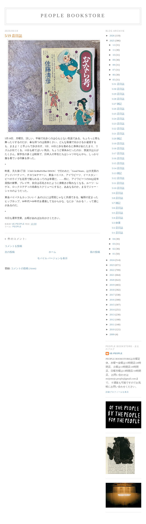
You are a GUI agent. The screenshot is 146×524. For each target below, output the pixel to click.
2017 (112, 294)
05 (114, 79)
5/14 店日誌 (118, 168)
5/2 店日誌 (117, 227)
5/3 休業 (116, 222)
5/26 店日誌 (118, 108)
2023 (112, 265)
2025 (112, 40)
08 (114, 64)
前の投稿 (95, 252)
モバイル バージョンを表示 (52, 258)
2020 (112, 279)
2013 (112, 314)
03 (114, 243)
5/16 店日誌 (118, 158)
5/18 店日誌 (118, 148)
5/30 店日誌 (118, 89)
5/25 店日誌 (118, 113)
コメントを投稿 (13, 246)
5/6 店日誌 (117, 208)
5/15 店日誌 (118, 163)
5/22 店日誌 (118, 128)
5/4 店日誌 (117, 217)
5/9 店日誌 (117, 193)
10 (114, 54)
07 (114, 69)
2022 (112, 269)
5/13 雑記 (117, 173)
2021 (112, 274)
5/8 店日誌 (117, 198)
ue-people (116, 353)
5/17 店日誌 (118, 153)
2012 (112, 319)
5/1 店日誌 (117, 232)
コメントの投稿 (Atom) (23, 268)
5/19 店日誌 (118, 143)
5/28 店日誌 (118, 98)
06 (114, 74)
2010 (112, 329)
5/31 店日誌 (118, 84)
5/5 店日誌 (117, 212)
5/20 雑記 (117, 138)
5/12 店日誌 (118, 178)
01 (114, 253)
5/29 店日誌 (118, 93)
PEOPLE (17, 227)
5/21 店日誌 (118, 133)
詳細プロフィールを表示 (117, 392)
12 (114, 44)
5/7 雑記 (116, 203)
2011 (112, 324)
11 (114, 49)
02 (114, 248)
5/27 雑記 (117, 103)
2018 (112, 289)
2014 (112, 309)
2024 (112, 260)
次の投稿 (10, 252)
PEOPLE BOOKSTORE (73, 15)
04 (114, 238)
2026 (112, 35)
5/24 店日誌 (118, 118)
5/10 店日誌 (118, 188)
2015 (112, 304)
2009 (112, 334)
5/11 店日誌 (118, 183)
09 (114, 59)
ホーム (52, 252)
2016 (112, 299)
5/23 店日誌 (118, 123)
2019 (112, 284)
